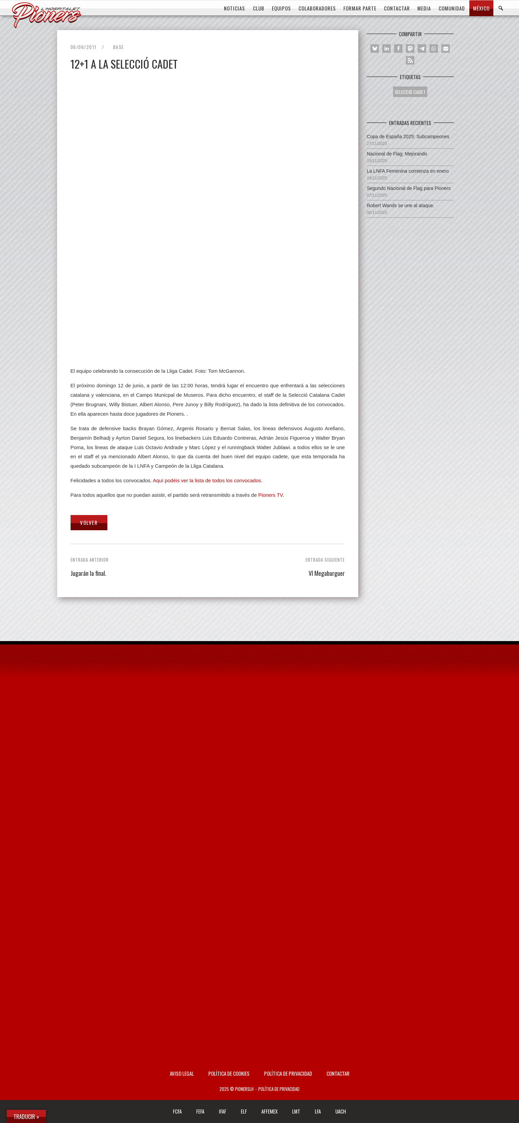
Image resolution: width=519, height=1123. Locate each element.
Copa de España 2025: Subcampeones (408, 136)
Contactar (338, 1073)
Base (118, 47)
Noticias (234, 8)
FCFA (177, 1111)
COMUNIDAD (452, 8)
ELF (244, 1111)
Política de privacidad (288, 1073)
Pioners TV (270, 495)
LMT (296, 1111)
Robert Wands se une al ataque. (400, 205)
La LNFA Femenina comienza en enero (408, 171)
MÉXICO (481, 8)
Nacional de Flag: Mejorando (397, 153)
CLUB (258, 8)
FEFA (200, 1111)
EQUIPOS (281, 8)
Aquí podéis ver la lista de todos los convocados (207, 480)
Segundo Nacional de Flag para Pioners (408, 188)
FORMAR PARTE (360, 8)
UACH (340, 1111)
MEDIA (424, 8)
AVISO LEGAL (182, 1073)
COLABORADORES (317, 8)
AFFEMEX (269, 1111)
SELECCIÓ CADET (410, 91)
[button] (374, 48)
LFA (318, 1111)
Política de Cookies (229, 1073)
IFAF (222, 1111)
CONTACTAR (397, 8)
